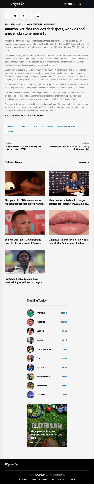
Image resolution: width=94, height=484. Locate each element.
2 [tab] (36, 442)
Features (41, 395)
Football (41, 322)
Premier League (44, 377)
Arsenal (40, 331)
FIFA (38, 358)
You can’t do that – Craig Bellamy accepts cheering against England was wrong (23, 243)
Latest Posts (82, 162)
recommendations (66, 126)
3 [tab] (40, 442)
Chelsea (40, 367)
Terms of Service (39, 480)
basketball (42, 386)
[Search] (80, 4)
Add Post (23, 480)
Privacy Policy (59, 480)
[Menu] (6, 4)
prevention (47, 126)
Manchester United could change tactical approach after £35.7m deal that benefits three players (68, 204)
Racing (40, 340)
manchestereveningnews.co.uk (41, 24)
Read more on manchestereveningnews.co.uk (27, 115)
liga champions (44, 349)
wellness (11, 126)
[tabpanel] (47, 425)
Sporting (41, 313)
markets (25, 126)
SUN (35, 126)
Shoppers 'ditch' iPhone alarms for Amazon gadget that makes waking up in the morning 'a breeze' (24, 204)
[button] (8, 16)
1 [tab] (31, 442)
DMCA (72, 480)
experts (10, 131)
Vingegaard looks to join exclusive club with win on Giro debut (46, 434)
